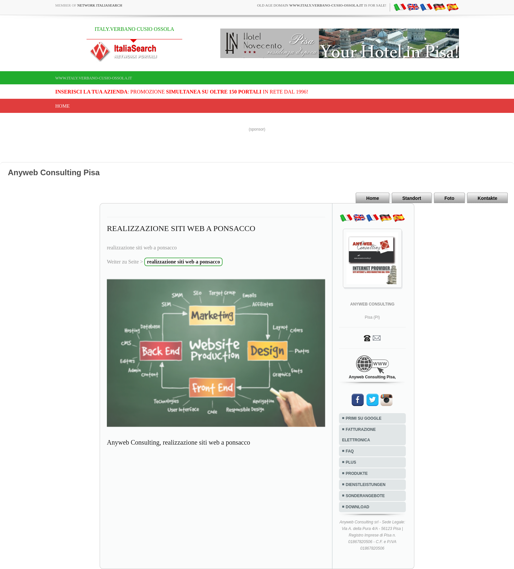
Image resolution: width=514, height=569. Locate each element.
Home (62, 106)
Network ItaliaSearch (99, 5)
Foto (449, 198)
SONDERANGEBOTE (365, 496)
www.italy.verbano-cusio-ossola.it (93, 78)
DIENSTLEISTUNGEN (366, 484)
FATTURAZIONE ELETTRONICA (359, 434)
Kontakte (487, 198)
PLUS (351, 462)
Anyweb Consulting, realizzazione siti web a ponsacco (178, 442)
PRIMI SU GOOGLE (364, 418)
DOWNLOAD (357, 507)
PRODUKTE (357, 473)
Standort (411, 198)
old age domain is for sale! (321, 5)
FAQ (350, 451)
